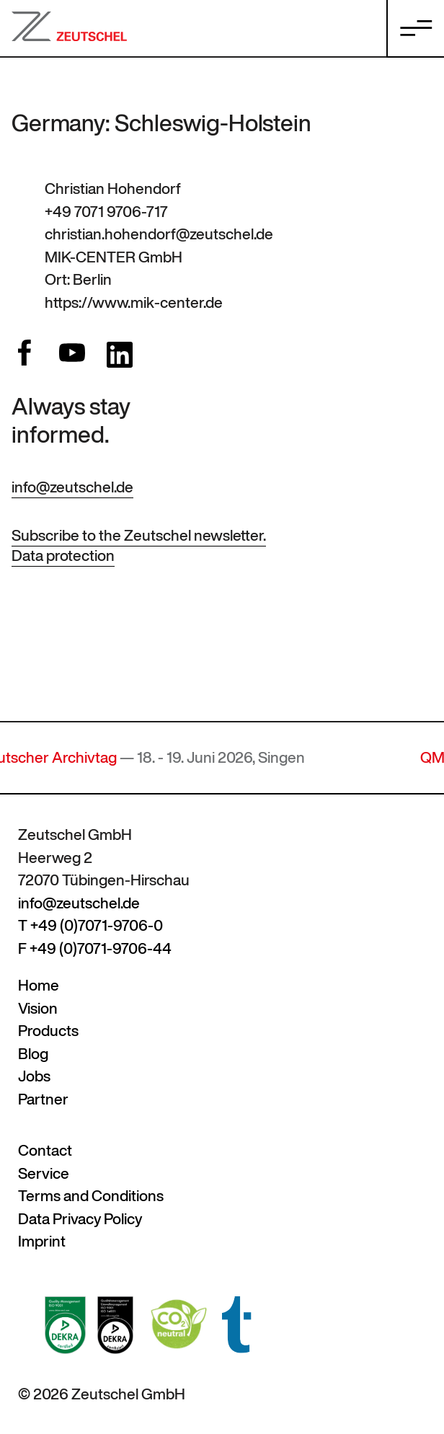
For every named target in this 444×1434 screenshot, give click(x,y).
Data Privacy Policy (80, 1218)
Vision (38, 1008)
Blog (33, 1053)
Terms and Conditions (91, 1195)
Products (48, 1030)
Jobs (34, 1076)
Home (38, 985)
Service (43, 1173)
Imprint (42, 1241)
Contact (45, 1150)
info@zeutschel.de (72, 487)
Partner (43, 1099)
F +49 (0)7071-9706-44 (95, 948)
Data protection (63, 555)
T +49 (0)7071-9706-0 (90, 925)
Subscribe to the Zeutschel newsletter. (139, 535)
